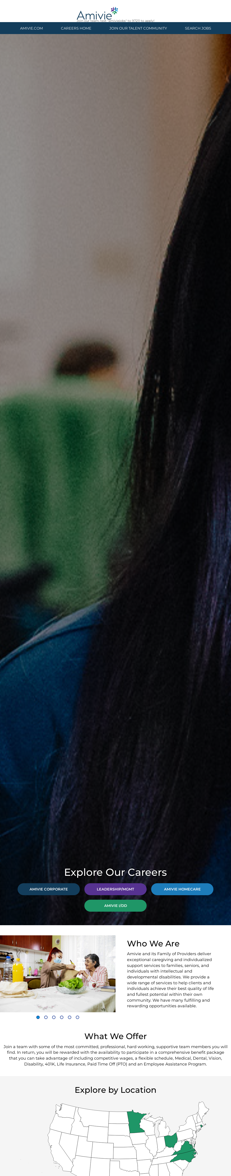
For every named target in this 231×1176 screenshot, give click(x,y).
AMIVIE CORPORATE (49, 889)
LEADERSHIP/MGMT (115, 889)
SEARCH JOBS (198, 28)
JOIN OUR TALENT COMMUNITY (138, 28)
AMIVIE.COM (31, 28)
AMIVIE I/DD (115, 905)
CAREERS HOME (76, 28)
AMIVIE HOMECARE (182, 889)
